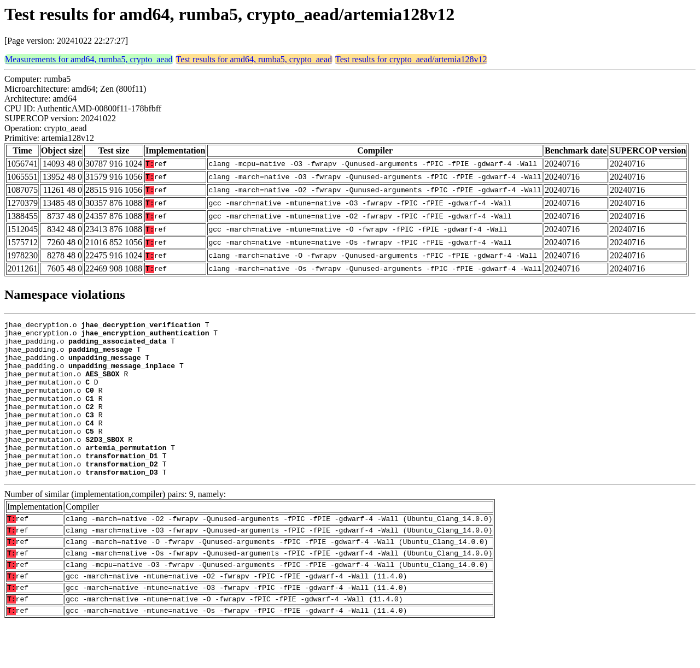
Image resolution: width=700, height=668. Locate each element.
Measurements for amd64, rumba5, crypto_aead (89, 59)
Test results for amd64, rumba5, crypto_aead (254, 59)
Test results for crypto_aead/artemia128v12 (411, 59)
